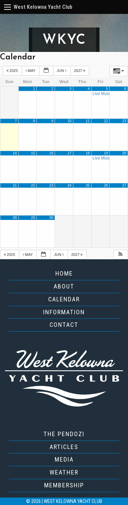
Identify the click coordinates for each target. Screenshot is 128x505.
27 (124, 185)
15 (33, 153)
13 (124, 121)
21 (15, 185)
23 (51, 185)
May (31, 71)
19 (106, 153)
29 (33, 218)
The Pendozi (64, 433)
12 (106, 121)
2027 (80, 71)
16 (51, 153)
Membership (64, 485)
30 (51, 218)
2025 (12, 71)
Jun (62, 71)
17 (70, 153)
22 (33, 185)
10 (70, 121)
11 (88, 121)
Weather (64, 472)
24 (70, 185)
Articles (64, 446)
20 (124, 153)
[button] (120, 254)
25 (88, 185)
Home (64, 273)
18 (88, 153)
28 (15, 218)
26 (106, 185)
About (64, 286)
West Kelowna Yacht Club (43, 7)
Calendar (64, 299)
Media (64, 459)
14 (15, 153)
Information (64, 312)
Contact (64, 324)
